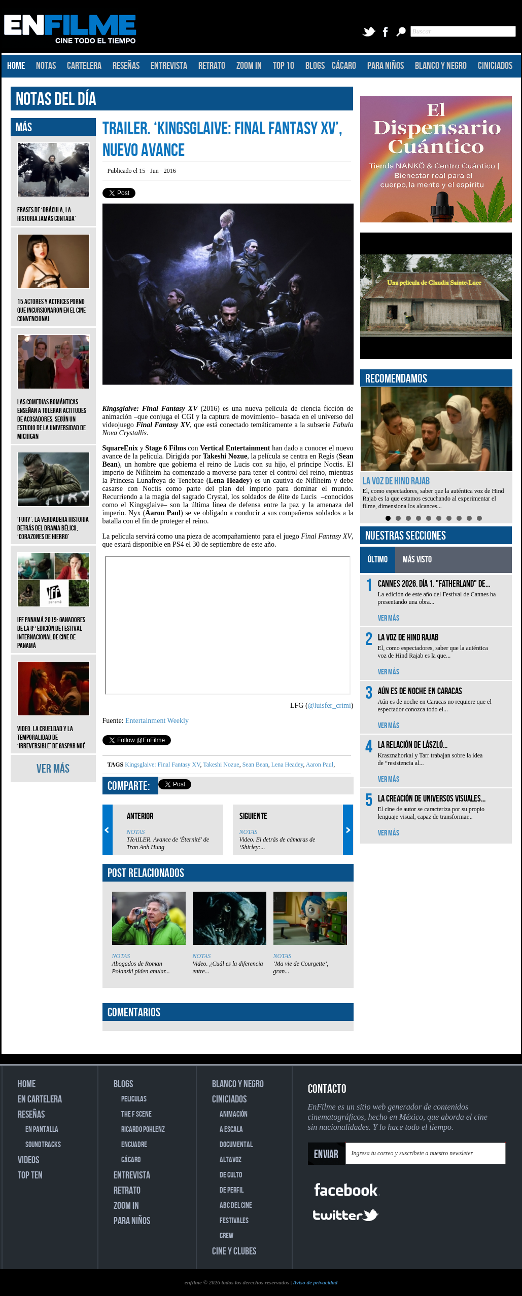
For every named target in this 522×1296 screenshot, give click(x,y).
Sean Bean (254, 764)
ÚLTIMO (378, 559)
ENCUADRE (134, 1145)
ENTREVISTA (169, 66)
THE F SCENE (136, 1114)
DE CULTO (231, 1175)
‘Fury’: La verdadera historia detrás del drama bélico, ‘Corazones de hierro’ (53, 520)
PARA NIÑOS (385, 66)
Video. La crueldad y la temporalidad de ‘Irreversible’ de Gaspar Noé (53, 729)
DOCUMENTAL (236, 1145)
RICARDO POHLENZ (143, 1129)
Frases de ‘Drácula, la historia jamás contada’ (53, 206)
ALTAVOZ (230, 1160)
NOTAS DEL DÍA (56, 99)
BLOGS (315, 66)
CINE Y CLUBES (234, 1251)
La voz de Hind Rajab (396, 481)
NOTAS (46, 66)
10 (479, 518)
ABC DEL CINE (236, 1205)
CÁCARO (344, 66)
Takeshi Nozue (220, 764)
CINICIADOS (495, 66)
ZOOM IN (249, 66)
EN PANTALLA (41, 1129)
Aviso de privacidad (315, 1282)
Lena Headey (286, 764)
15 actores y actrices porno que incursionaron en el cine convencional (53, 302)
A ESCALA (231, 1129)
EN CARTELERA (40, 1099)
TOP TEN (30, 1175)
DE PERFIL (231, 1190)
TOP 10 (283, 66)
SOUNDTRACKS (43, 1145)
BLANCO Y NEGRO (441, 66)
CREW (226, 1236)
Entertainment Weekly (157, 721)
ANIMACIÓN (234, 1114)
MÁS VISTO (417, 559)
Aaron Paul (319, 764)
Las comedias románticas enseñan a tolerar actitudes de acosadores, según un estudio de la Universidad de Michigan (53, 412)
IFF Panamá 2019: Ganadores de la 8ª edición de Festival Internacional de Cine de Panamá (53, 625)
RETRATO (211, 66)
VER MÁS (53, 768)
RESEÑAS (126, 66)
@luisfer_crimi (329, 705)
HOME (16, 66)
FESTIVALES (234, 1221)
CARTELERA (84, 66)
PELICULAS (134, 1099)
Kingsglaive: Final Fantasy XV (162, 764)
